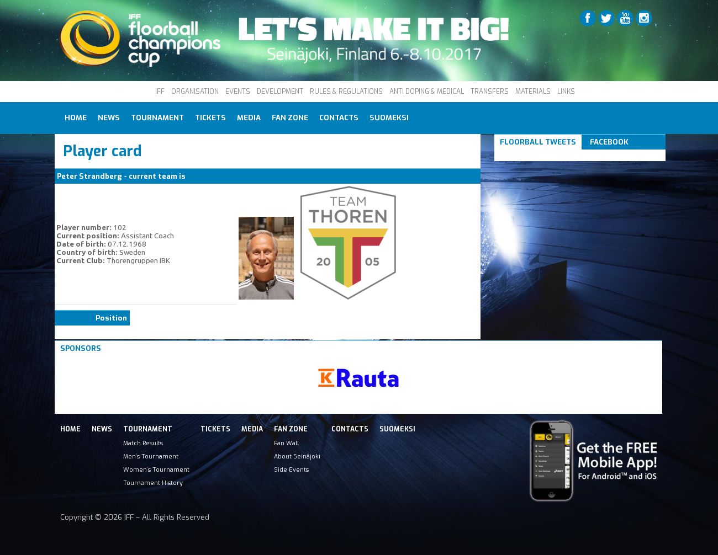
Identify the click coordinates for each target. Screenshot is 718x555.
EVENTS (237, 91)
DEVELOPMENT (280, 91)
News (109, 117)
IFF (160, 91)
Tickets (210, 117)
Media (249, 117)
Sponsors (80, 348)
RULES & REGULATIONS (346, 91)
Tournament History (153, 483)
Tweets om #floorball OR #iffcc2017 (567, 155)
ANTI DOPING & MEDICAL (426, 91)
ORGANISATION (195, 91)
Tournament (157, 117)
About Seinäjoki (297, 456)
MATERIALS (533, 91)
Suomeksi (389, 117)
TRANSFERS (490, 91)
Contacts (338, 117)
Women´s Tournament (156, 469)
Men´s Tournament (150, 456)
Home (76, 117)
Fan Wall (286, 443)
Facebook (609, 142)
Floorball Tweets (538, 142)
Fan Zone (290, 117)
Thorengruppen (215, 176)
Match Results (143, 443)
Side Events (291, 469)
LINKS (566, 91)
